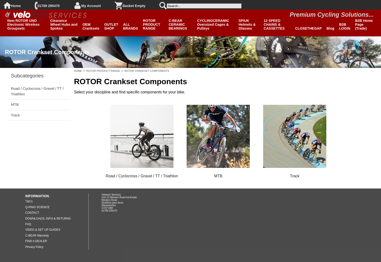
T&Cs (29, 201)
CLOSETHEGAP (308, 28)
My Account (91, 6)
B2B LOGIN (344, 26)
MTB (15, 104)
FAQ (28, 224)
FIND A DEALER (36, 241)
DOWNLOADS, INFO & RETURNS (48, 218)
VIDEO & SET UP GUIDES (42, 229)
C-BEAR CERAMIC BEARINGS (178, 24)
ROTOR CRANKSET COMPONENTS (146, 70)
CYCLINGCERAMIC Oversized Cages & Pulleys (213, 24)
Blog (330, 28)
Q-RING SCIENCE (37, 207)
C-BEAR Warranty (37, 235)
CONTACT (32, 212)
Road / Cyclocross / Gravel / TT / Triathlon (37, 91)
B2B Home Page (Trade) (364, 24)
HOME (78, 70)
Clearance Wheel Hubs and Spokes (64, 24)
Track (15, 115)
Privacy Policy (34, 247)
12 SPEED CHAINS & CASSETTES (274, 24)
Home (16, 6)
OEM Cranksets (90, 26)
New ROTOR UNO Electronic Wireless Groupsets (23, 24)
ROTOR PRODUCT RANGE (151, 24)
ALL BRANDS (130, 26)
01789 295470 (48, 6)
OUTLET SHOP (111, 26)
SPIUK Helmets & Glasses (247, 24)
